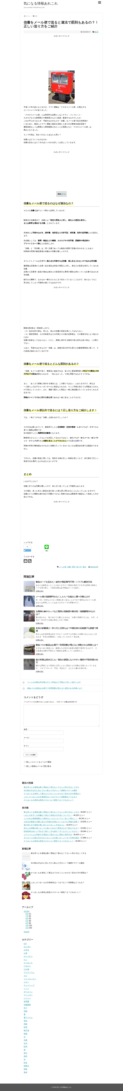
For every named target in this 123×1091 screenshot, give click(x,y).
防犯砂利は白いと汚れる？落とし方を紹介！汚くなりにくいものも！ (51, 831)
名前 (26, 729)
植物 (25, 1034)
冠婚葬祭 (27, 1005)
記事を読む (40, 591)
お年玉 (26, 950)
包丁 (25, 1008)
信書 (69, 567)
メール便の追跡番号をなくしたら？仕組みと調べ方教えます (63, 597)
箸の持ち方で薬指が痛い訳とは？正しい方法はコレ (44, 825)
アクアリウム (29, 972)
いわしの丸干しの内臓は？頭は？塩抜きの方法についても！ (48, 815)
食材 (25, 1072)
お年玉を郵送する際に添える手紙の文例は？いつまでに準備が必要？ (51, 822)
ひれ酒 (26, 969)
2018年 (27, 932)
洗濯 (25, 1040)
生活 (96, 32)
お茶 (25, 953)
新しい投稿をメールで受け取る (38, 766)
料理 (25, 1027)
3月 (27, 925)
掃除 (25, 1024)
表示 (63, 194)
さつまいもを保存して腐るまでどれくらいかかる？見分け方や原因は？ (52, 794)
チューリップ (29, 985)
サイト (26, 746)
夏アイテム (28, 1018)
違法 (84, 567)
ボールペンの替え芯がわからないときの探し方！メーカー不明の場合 (51, 838)
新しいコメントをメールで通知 (38, 762)
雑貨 (25, 1069)
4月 (27, 923)
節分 (25, 1053)
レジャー (27, 998)
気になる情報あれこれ (41, 3)
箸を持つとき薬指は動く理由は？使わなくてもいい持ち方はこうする (51, 787)
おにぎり (27, 947)
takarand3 (94, 567)
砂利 (25, 1046)
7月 (27, 916)
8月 (27, 914)
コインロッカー (30, 979)
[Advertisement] (61, 53)
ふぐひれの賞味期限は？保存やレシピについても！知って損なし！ (50, 818)
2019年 (27, 911)
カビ (25, 976)
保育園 (26, 1001)
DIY (25, 944)
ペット (26, 989)
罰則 (73, 567)
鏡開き (26, 1066)
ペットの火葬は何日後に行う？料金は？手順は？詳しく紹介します (51, 682)
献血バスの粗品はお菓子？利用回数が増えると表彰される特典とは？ (67, 645)
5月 (27, 921)
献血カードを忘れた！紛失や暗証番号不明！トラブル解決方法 (64, 582)
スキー (26, 982)
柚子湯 (26, 1030)
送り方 (79, 567)
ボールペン (28, 992)
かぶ (25, 960)
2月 (27, 928)
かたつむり (28, 956)
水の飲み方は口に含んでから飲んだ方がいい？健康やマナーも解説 (50, 790)
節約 (25, 1056)
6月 (27, 918)
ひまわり (27, 966)
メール (27, 738)
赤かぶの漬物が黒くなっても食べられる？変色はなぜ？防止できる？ (51, 828)
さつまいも (28, 963)
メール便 (62, 567)
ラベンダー (28, 995)
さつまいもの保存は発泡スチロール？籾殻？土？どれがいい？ (49, 800)
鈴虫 (25, 1063)
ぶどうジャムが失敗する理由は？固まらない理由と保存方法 (48, 835)
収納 (25, 1011)
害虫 (25, 1021)
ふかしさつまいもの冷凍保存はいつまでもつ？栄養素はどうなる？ (50, 797)
